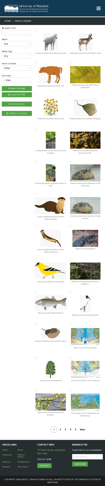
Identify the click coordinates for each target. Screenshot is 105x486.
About (20, 449)
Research (6, 466)
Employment (23, 461)
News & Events (21, 455)
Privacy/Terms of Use (41, 479)
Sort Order (6, 75)
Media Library (23, 21)
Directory (6, 461)
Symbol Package (17, 113)
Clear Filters (16, 94)
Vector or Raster (9, 63)
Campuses (7, 454)
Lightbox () (17, 104)
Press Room (23, 466)
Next (82, 429)
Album (4, 39)
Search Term (9, 28)
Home (7, 21)
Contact (44, 465)
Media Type (7, 51)
